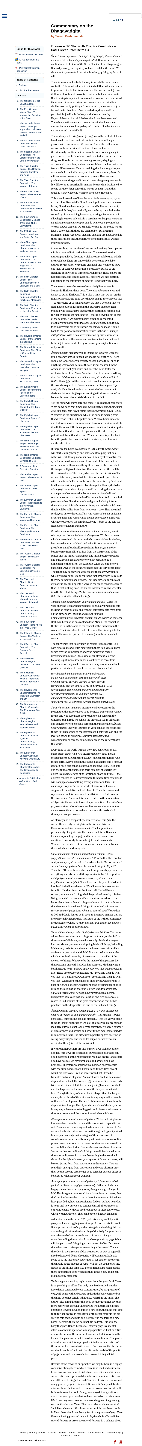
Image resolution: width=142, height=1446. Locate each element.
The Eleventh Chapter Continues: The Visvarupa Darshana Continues (31, 529)
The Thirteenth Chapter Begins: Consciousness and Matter (29, 583)
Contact (77, 1435)
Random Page (114, 1432)
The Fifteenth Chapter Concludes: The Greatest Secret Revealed (31, 648)
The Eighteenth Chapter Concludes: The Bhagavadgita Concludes (30, 768)
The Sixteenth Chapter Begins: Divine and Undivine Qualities (30, 663)
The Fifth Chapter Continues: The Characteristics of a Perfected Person (29, 247)
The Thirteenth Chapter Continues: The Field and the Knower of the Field (29, 598)
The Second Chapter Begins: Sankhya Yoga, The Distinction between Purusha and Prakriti (31, 129)
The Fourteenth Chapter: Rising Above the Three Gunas (31, 624)
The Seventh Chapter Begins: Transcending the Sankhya (30, 339)
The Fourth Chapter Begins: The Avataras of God (30, 194)
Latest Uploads (96, 1432)
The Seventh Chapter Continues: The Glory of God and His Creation (30, 351)
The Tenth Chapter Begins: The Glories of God (31, 477)
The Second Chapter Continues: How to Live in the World (30, 143)
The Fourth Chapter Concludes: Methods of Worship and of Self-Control (30, 221)
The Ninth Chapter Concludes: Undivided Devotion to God (31, 458)
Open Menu (4, 16)
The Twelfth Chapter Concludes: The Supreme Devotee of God (30, 569)
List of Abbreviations (29, 90)
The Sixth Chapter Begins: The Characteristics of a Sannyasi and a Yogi (30, 281)
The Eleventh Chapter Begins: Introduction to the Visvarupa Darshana (31, 504)
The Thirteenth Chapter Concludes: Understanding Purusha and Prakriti (30, 612)
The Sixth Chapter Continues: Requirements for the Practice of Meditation (30, 295)
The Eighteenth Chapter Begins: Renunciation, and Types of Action (29, 723)
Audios (62, 1432)
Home (23, 1432)
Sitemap (65, 1435)
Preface (23, 85)
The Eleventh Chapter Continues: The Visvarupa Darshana (31, 517)
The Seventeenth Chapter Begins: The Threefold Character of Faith (30, 694)
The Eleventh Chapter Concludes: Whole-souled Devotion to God (31, 544)
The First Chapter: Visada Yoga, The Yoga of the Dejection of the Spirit (30, 113)
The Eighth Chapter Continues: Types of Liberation (29, 418)
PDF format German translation (27, 69)
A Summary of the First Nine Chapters (29, 467)
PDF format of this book (29, 54)
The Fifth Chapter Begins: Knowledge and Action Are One (29, 234)
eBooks (41, 1432)
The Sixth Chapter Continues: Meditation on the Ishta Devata (30, 308)
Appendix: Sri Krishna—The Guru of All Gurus (30, 781)
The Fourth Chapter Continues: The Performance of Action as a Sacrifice (31, 207)
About (32, 1432)
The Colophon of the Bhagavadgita (30, 102)
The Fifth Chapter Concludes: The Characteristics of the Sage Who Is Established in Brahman (30, 264)
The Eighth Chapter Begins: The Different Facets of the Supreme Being (30, 391)
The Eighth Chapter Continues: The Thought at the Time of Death (30, 405)
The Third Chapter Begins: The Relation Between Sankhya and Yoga (30, 170)
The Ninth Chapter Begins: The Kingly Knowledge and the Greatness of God (29, 445)
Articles (52, 1432)
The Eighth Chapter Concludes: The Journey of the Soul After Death (29, 431)
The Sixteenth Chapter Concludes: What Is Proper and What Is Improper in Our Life (30, 678)
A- (114, 20)
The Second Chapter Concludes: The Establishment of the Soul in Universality (30, 156)
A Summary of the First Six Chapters (29, 329)
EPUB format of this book (27, 61)
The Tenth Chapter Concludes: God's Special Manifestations (29, 490)
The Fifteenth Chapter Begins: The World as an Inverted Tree (31, 636)
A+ (117, 20)
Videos (72, 1432)
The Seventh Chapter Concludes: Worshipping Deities (30, 378)
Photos (82, 1432)
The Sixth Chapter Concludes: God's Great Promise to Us (30, 319)
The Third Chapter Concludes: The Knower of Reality (29, 183)
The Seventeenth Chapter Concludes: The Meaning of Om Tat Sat (30, 708)
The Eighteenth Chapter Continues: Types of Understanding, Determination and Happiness (29, 740)
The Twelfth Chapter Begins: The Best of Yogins (30, 556)
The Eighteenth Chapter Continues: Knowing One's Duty (30, 755)
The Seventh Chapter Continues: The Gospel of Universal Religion (30, 366)
